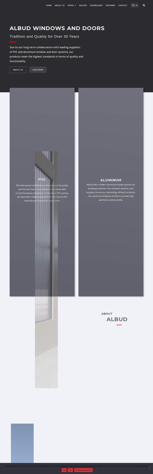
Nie (70, 470)
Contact (122, 5)
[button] (144, 5)
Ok (64, 470)
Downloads (95, 5)
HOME (48, 5)
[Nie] (149, 468)
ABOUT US (59, 5)
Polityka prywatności (83, 470)
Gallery (82, 5)
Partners (110, 5)
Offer (71, 5)
